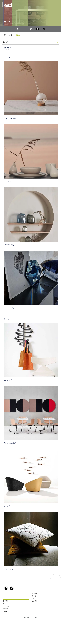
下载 (33, 598)
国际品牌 (5, 608)
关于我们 (5, 601)
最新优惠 (34, 593)
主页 (4, 35)
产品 (10, 35)
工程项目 (5, 611)
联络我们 (34, 601)
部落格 (34, 596)
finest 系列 (6, 606)
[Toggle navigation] (57, 5)
